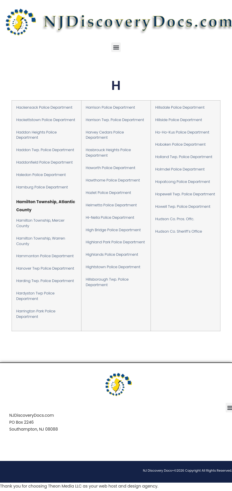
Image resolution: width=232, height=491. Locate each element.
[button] (116, 47)
